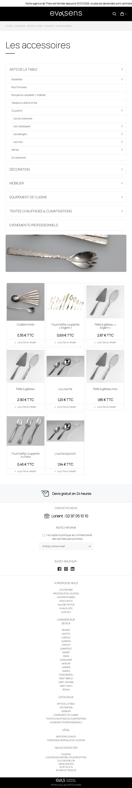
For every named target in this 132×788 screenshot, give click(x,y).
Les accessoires (22, 118)
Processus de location (66, 593)
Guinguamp (66, 659)
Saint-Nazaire (66, 682)
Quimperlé (66, 648)
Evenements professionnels (34, 225)
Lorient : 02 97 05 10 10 (69, 516)
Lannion (66, 667)
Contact (66, 612)
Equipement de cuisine (28, 197)
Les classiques (21, 126)
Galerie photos (66, 604)
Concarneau (66, 674)
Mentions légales (66, 736)
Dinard (66, 652)
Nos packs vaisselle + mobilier (28, 95)
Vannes (66, 671)
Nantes (66, 633)
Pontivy (66, 644)
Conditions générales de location (66, 740)
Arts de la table (23, 69)
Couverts (16, 110)
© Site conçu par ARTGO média (66, 784)
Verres (15, 149)
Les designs (20, 134)
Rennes (66, 630)
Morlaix (66, 663)
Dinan (66, 656)
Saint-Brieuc (66, 678)
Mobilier (17, 183)
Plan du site (66, 608)
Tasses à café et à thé (24, 102)
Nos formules (19, 87)
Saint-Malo (66, 685)
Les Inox (18, 142)
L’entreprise (66, 589)
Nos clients (66, 601)
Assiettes (16, 79)
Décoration (20, 169)
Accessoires (18, 157)
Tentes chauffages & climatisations (41, 211)
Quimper (66, 641)
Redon (66, 689)
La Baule (66, 637)
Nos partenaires (66, 597)
